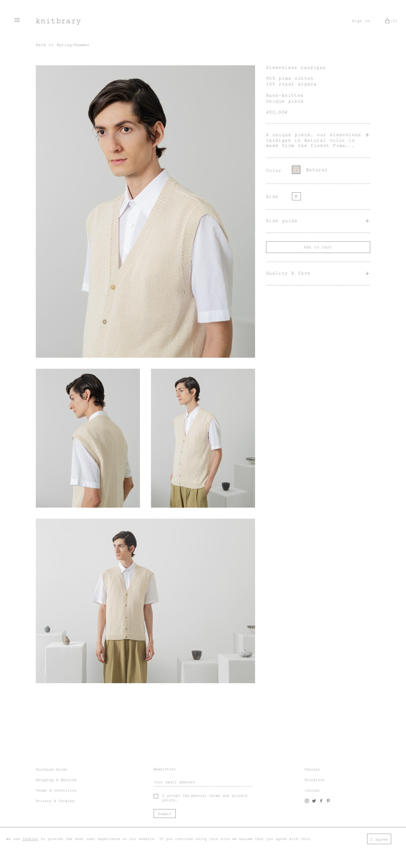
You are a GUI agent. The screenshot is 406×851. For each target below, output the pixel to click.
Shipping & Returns (56, 780)
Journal (312, 790)
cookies (30, 839)
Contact (312, 769)
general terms (205, 795)
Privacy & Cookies (55, 800)
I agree (379, 839)
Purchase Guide (51, 769)
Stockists (315, 780)
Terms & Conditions (56, 790)
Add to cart (318, 247)
